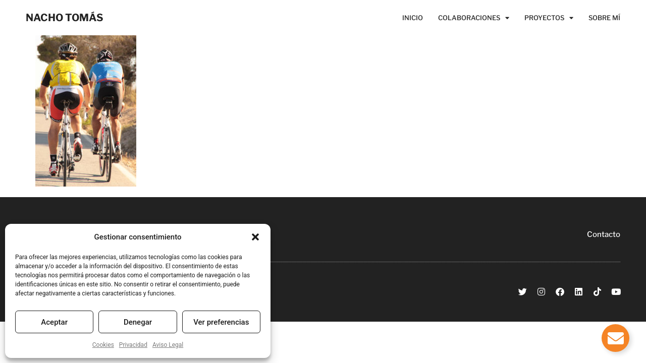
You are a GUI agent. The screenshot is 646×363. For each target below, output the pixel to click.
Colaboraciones (473, 18)
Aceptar (54, 322)
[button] (255, 237)
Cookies (103, 344)
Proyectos (548, 18)
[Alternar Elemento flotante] (615, 338)
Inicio (412, 18)
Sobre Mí (604, 18)
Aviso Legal (167, 344)
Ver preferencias (221, 322)
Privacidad (133, 344)
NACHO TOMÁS (64, 18)
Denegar (138, 322)
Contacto (603, 234)
